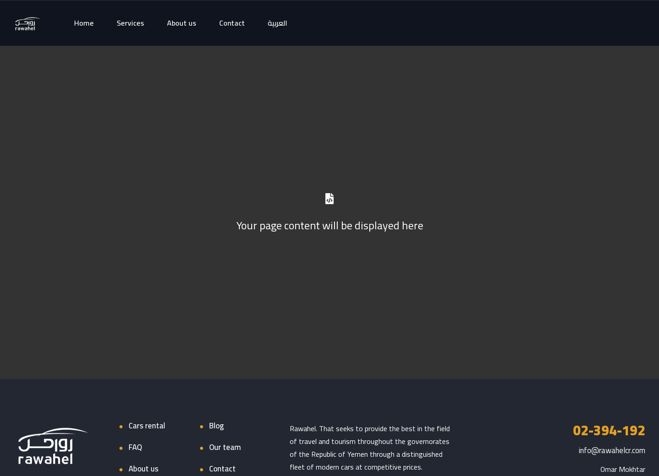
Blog (216, 426)
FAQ (135, 447)
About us (181, 23)
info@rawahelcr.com (612, 450)
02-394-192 (609, 430)
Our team (225, 447)
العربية (277, 23)
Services (130, 23)
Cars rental (147, 426)
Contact (232, 23)
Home (84, 23)
